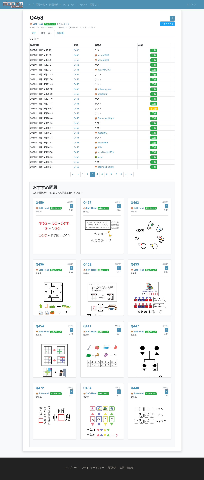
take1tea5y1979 (106, 152)
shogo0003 (103, 55)
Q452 (87, 264)
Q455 (135, 264)
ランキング (68, 4)
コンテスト (82, 4)
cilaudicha (103, 142)
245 (166, 272)
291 (119, 333)
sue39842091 (104, 69)
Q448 (135, 388)
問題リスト (95, 4)
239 (166, 210)
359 (71, 272)
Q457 (87, 203)
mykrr (100, 157)
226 (119, 210)
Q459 (40, 203)
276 (71, 333)
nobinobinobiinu (106, 167)
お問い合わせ (126, 467)
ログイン (191, 4)
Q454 (40, 326)
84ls (100, 147)
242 (71, 210)
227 (166, 333)
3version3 (102, 132)
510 (71, 395)
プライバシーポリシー (93, 467)
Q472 (40, 388)
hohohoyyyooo (105, 89)
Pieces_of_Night (106, 118)
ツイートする (167, 23)
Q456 (40, 264)
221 (119, 395)
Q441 (87, 326)
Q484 (87, 388)
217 (119, 272)
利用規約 (112, 467)
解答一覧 (46, 33)
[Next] (125, 174)
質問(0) (60, 33)
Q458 (76, 50)
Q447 (135, 326)
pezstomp (103, 94)
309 (166, 395)
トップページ (71, 467)
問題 (34, 33)
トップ (30, 4)
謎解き (66, 24)
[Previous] (78, 174)
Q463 (135, 203)
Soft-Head (38, 24)
